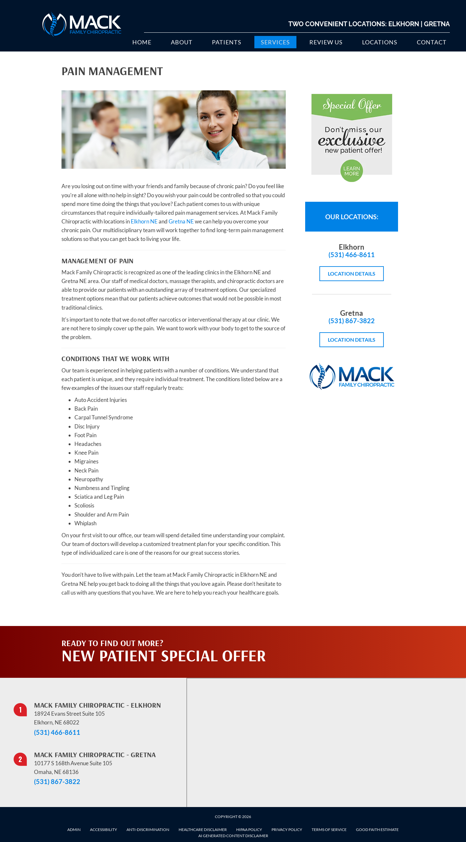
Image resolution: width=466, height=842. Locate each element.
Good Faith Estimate (377, 829)
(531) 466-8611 (351, 254)
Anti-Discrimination (148, 829)
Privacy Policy (287, 829)
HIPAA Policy (249, 829)
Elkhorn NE (144, 221)
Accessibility (103, 829)
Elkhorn (403, 24)
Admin (74, 829)
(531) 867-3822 (351, 320)
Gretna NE (181, 221)
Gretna (437, 24)
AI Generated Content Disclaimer (233, 835)
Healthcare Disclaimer (203, 829)
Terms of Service (329, 829)
